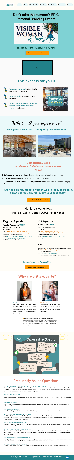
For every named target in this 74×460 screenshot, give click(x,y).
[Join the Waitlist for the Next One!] (37, 53)
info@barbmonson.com (35, 445)
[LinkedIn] (67, 457)
